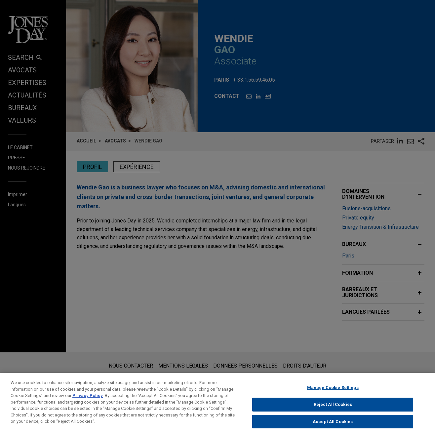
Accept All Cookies (333, 425)
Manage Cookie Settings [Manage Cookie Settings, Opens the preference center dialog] (333, 392)
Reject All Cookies (333, 409)
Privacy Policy (87, 400)
